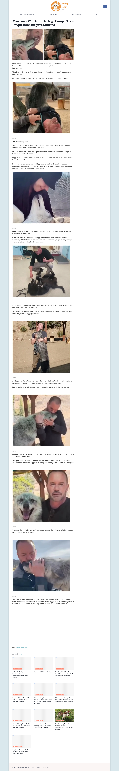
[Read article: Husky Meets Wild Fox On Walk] (43, 663)
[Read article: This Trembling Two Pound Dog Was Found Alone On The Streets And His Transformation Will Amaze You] (43, 689)
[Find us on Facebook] (105, 6)
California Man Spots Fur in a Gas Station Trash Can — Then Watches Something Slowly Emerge (21, 674)
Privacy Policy (45, 767)
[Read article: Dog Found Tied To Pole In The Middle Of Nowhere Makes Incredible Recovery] (21, 689)
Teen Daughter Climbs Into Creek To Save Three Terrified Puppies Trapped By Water (64, 674)
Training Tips (76, 15)
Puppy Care (53, 15)
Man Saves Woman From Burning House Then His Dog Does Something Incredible (42, 726)
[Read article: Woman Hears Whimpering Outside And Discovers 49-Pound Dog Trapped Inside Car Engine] (64, 689)
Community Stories (27, 15)
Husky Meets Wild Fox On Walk (43, 672)
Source (14, 138)
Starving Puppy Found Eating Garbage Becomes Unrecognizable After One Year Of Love (64, 726)
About (14, 767)
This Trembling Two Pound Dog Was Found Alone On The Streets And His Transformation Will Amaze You (43, 700)
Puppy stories (17, 668)
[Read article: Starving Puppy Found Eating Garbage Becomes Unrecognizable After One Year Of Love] (64, 715)
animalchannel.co (22, 647)
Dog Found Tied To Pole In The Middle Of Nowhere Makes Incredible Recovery (21, 700)
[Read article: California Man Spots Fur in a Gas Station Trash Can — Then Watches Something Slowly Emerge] (21, 663)
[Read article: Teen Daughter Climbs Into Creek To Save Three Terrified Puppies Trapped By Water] (64, 663)
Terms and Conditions (23, 767)
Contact (33, 767)
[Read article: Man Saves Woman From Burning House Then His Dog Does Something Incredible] (43, 715)
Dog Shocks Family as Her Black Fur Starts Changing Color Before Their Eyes (21, 752)
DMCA (38, 767)
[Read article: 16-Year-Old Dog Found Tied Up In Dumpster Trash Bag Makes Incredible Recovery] (21, 715)
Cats (97, 15)
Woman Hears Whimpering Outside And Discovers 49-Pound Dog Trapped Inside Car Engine (64, 700)
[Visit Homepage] (60, 6)
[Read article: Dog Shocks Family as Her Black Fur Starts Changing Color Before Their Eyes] (21, 741)
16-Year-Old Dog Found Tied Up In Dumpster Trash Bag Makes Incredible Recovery (21, 726)
